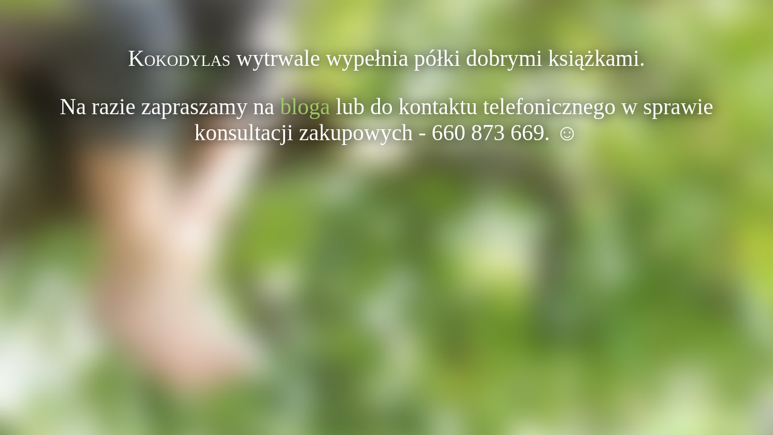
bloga (305, 106)
